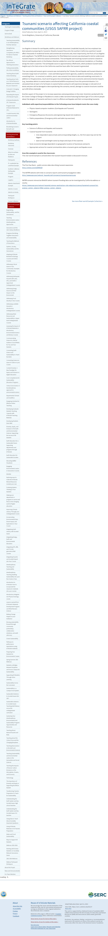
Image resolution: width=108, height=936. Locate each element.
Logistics (10, 180)
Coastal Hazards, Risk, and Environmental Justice (12, 116)
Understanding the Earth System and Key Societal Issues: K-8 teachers (12, 812)
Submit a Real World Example (14, 184)
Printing (15, 911)
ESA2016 (8, 474)
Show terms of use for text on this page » (44, 919)
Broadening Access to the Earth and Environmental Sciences (13, 129)
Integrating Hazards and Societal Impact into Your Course (12, 559)
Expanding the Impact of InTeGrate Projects (12, 96)
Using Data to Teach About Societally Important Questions (12, 821)
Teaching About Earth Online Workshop (12, 75)
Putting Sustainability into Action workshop (12, 69)
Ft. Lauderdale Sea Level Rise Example (13, 164)
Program (10, 176)
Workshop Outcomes (11, 144)
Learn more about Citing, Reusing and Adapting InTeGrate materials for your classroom (45, 927)
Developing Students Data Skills (12, 422)
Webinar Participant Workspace (12, 863)
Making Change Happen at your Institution (10, 616)
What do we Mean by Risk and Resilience (13, 154)
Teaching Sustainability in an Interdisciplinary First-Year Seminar (13, 43)
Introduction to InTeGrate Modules (11, 122)
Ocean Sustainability (12, 638)
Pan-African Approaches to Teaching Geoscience (12, 62)
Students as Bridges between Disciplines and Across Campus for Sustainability (13, 668)
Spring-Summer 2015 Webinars (12, 661)
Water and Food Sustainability (11, 835)
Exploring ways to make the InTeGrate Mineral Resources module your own (11, 480)
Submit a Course (13, 189)
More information (35, 925)
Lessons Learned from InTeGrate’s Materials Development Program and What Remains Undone (12, 606)
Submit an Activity (13, 192)
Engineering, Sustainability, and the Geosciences (12, 212)
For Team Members (10, 874)
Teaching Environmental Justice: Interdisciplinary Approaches (12, 221)
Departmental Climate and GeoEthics (12, 397)
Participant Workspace (11, 197)
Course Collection (13, 201)
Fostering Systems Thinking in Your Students (11, 490)
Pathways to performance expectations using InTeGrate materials (11, 645)
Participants (11, 160)
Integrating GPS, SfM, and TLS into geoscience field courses (12, 550)
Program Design (9, 30)
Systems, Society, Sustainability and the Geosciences (12, 249)
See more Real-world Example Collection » (87, 201)
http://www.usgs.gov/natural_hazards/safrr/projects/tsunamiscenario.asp (49, 175)
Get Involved (8, 33)
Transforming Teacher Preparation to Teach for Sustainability (12, 793)
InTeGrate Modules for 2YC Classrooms (12, 101)
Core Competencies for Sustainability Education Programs (13, 380)
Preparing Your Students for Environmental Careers (12, 654)
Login (94, 1)
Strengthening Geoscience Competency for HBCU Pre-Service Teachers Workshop (12, 52)
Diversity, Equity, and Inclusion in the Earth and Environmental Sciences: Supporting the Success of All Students (12, 432)
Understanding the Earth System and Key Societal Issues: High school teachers (12, 802)
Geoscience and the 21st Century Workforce (13, 229)
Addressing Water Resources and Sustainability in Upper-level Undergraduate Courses (13, 318)
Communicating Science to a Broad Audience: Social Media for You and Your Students (12, 342)
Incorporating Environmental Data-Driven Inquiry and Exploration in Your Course (12, 521)
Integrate (2, 16)
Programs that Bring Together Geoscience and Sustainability (12, 235)
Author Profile (101, 35)
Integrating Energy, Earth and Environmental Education (11, 540)
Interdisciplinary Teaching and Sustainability (10, 567)
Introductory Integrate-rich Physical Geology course (12, 597)
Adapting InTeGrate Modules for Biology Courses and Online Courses (12, 257)
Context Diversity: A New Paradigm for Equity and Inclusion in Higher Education (12, 371)
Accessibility (17, 909)
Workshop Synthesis (13, 140)
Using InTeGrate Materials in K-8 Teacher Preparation (13, 829)
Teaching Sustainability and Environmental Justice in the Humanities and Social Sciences (13, 758)
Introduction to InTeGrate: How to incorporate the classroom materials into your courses (12, 586)
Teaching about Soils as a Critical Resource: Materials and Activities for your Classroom (12, 82)
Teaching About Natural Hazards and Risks (12, 732)
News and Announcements (12, 871)
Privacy (15, 913)
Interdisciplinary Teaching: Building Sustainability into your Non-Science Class (13, 576)
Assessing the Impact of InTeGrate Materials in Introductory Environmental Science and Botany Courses (13, 330)
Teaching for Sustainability (12, 27)
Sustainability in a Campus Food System (12, 689)
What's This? (68, 908)
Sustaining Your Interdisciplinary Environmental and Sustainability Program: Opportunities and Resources (13, 721)
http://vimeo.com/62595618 (32, 168)
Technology (9, 778)
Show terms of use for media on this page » (44, 922)
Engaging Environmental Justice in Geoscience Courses (12, 468)
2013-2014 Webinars (11, 858)
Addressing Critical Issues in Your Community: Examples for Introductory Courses (12, 268)
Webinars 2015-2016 (11, 845)
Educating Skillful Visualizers (11, 462)
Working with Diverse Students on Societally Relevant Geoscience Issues (12, 852)
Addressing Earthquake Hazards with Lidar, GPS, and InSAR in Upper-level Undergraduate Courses (13, 281)
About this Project (10, 867)
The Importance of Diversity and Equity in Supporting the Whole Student (12, 784)
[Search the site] (96, 13)
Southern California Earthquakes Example (13, 171)
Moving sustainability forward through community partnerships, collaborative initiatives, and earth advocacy (12, 628)
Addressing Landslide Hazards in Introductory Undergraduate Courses (13, 307)
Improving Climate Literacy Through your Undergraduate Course (12, 512)
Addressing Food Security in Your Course (12, 299)
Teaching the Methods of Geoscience (12, 242)
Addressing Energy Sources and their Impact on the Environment (11, 292)
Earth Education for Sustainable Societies (12, 456)
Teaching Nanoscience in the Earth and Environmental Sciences (13, 748)
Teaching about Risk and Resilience (32, 16)
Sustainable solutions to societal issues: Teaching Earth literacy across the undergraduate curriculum (12, 707)
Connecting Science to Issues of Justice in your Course (13, 362)
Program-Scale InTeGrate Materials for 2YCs (12, 108)
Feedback (16, 916)
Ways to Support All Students (12, 841)
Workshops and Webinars (14, 16)
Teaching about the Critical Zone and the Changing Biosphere (12, 740)
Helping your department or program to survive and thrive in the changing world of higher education (13, 500)
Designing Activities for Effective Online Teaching (12, 403)
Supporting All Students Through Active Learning (13, 677)
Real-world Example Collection (52, 16)
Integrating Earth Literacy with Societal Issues (12, 531)
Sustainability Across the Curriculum (12, 684)
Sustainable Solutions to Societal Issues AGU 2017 (12, 696)
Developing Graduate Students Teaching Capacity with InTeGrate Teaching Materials (12, 413)
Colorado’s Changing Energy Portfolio (12, 90)
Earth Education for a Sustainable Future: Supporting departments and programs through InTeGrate (12, 446)
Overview (10, 149)
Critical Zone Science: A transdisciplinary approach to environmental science (13, 389)
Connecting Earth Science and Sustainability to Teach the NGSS (12, 353)
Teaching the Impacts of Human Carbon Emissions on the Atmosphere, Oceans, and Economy (12, 770)
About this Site (17, 906)
